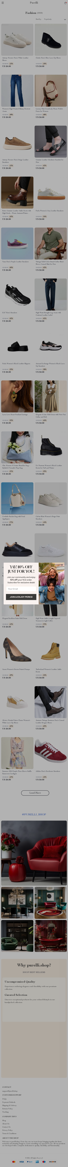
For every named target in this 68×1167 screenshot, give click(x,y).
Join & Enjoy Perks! (21, 597)
